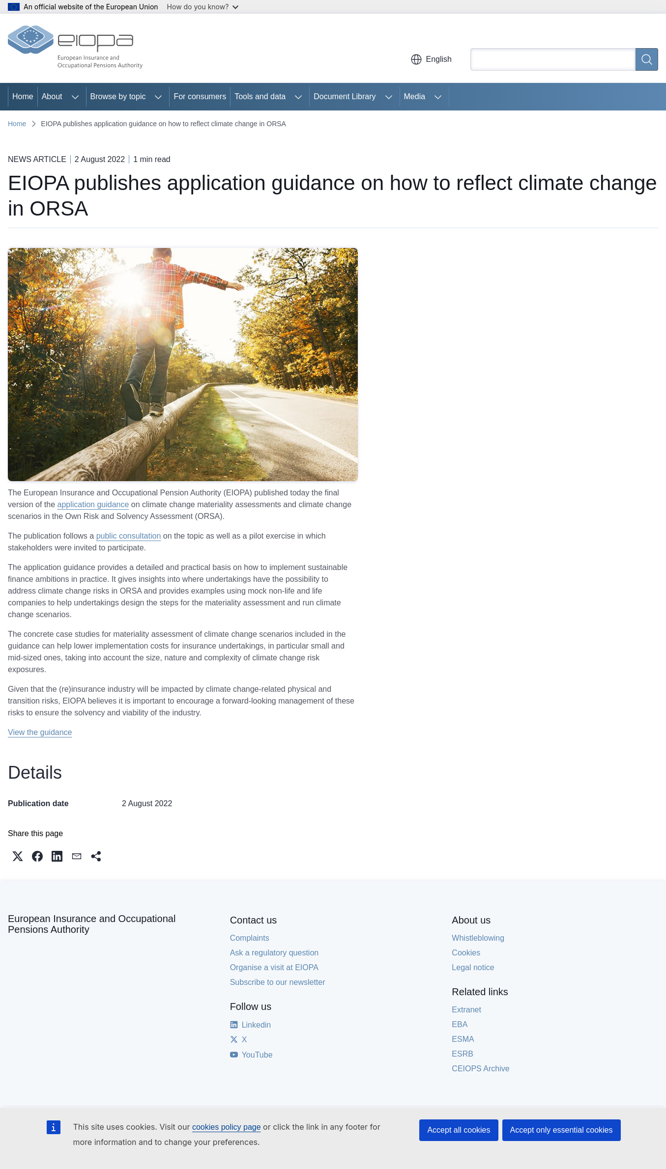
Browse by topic (118, 96)
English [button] (431, 59)
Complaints (249, 938)
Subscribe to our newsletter (277, 982)
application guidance (93, 504)
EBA (459, 1024)
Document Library (345, 96)
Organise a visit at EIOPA (274, 967)
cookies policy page (226, 1127)
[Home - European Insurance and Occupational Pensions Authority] (75, 48)
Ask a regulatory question (274, 953)
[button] (18, 856)
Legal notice (473, 967)
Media (415, 96)
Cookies (466, 953)
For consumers (200, 96)
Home (22, 96)
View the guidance (40, 732)
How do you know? (203, 6)
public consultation (128, 536)
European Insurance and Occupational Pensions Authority (91, 924)
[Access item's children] (75, 96)
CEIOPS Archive (480, 1068)
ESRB (462, 1054)
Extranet (466, 1010)
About (52, 96)
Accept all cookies (458, 1130)
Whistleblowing (478, 938)
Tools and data (260, 96)
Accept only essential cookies (561, 1130)
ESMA (463, 1039)
